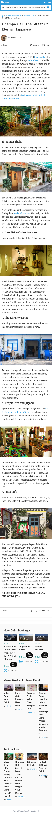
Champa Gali (40, 57)
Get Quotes (13, 664)
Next (45, 653)
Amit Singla (33, 712)
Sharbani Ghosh (24, 797)
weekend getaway (21, 213)
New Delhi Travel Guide (13, 15)
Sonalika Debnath (12, 800)
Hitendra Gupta (11, 706)
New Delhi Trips (29, 15)
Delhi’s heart (33, 60)
